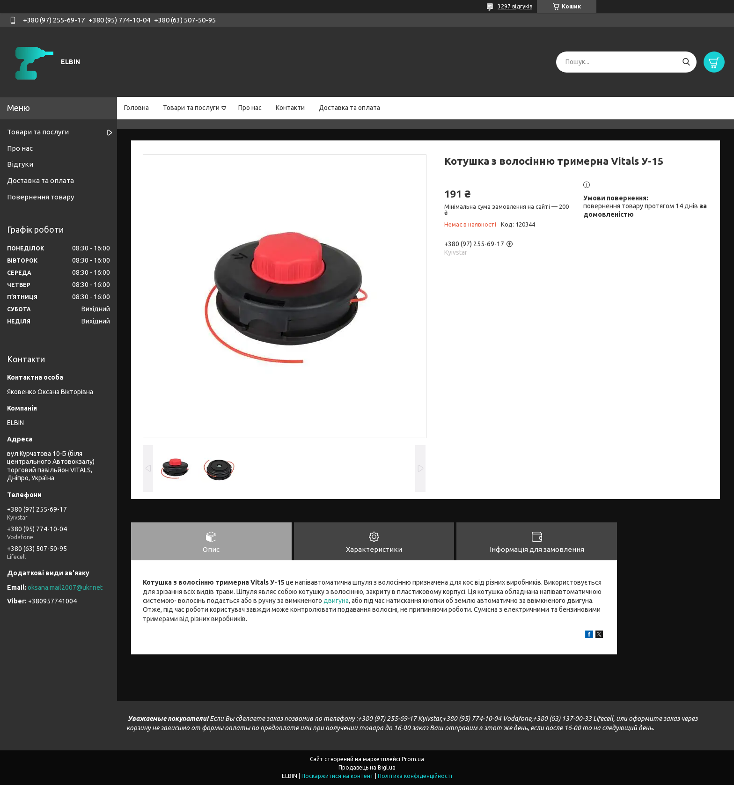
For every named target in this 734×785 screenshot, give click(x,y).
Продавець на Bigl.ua (367, 767)
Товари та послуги (191, 107)
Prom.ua (413, 759)
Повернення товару (40, 197)
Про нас (250, 107)
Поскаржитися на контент (337, 776)
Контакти (290, 107)
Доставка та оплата (349, 107)
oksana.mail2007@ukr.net (65, 587)
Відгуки (20, 164)
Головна (136, 107)
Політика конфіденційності (415, 776)
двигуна (336, 600)
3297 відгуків (515, 6)
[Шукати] (686, 62)
